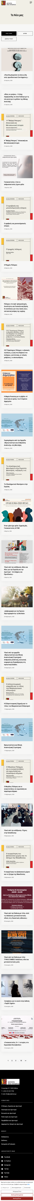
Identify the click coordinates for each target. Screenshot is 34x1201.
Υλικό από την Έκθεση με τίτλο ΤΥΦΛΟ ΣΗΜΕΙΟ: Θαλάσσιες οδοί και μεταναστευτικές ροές (16, 959)
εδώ (28, 1184)
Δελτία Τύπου (9, 39)
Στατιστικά (26, 1187)
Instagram (7, 1165)
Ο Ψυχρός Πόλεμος (10, 265)
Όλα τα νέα (9, 33)
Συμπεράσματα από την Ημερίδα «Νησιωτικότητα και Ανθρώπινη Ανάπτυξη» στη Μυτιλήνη (15, 442)
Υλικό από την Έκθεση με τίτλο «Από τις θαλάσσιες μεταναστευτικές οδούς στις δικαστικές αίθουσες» (16, 915)
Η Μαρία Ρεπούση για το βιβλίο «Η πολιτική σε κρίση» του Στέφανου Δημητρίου (15, 399)
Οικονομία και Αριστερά (8, 1110)
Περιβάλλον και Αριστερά (9, 1120)
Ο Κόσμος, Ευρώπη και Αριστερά (11, 1106)
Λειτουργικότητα (15, 1187)
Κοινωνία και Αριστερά (8, 1113)
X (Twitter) (7, 1161)
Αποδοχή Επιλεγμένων (17, 1195)
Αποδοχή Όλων (17, 1198)
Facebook (7, 1157)
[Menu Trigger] (31, 2)
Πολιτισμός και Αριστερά (9, 1117)
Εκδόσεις (4, 1140)
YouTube (6, 1173)
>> (25, 1060)
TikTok (6, 1169)
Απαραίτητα (5, 1187)
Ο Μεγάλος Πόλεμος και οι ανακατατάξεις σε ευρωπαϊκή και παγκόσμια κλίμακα (15, 789)
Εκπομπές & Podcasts (8, 1144)
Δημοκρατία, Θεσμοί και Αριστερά (12, 1124)
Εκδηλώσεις (5, 1137)
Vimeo (6, 1177)
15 (21, 1060)
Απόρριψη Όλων (17, 1191)
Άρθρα (25, 33)
